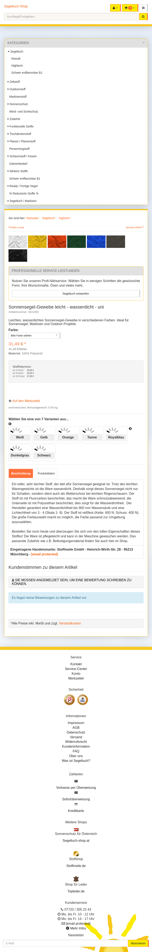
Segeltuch (15, 51)
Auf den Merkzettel (26, 401)
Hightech (16, 65)
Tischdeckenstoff (19, 134)
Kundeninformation (76, 746)
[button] (143, 8)
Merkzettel (76, 678)
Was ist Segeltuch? (76, 760)
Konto (76, 673)
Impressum (76, 723)
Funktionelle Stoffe (21, 126)
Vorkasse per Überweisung (76, 787)
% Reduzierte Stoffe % (23, 193)
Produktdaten (46, 473)
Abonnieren (138, 943)
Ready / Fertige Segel (23, 186)
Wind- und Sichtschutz (23, 111)
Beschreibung (20, 473)
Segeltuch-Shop (16, 6)
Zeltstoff (14, 81)
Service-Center (76, 669)
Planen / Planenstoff (21, 141)
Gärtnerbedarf (17, 163)
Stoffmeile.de (76, 866)
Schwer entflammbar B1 (26, 72)
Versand (76, 737)
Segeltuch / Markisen (22, 201)
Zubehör (14, 119)
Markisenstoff (17, 96)
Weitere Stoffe (18, 171)
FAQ (76, 751)
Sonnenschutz (18, 104)
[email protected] (44, 554)
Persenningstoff (18, 148)
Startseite (32, 218)
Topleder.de (76, 891)
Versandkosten (70, 623)
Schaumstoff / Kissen (22, 156)
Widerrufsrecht (76, 741)
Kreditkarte (76, 811)
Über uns (76, 756)
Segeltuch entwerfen (75, 293)
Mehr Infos (78, 928)
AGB (76, 727)
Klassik (15, 58)
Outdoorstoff (17, 89)
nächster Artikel (134, 227)
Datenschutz (76, 732)
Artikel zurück (17, 227)
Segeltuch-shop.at (76, 840)
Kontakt (75, 664)
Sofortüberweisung (76, 799)
